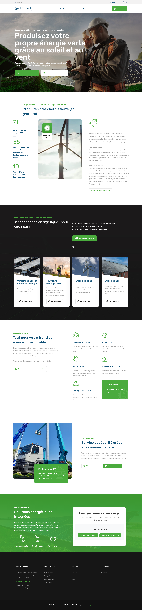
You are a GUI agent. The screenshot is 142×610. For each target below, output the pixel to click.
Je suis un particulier (88, 535)
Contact (83, 9)
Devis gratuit (104, 572)
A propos (75, 576)
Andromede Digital (87, 605)
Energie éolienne (83, 281)
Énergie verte (48, 582)
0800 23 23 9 (20, 2)
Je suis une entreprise (110, 535)
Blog (119, 2)
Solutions (64, 9)
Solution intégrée (49, 579)
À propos (113, 2)
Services (74, 9)
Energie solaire (112, 281)
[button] (27, 73)
